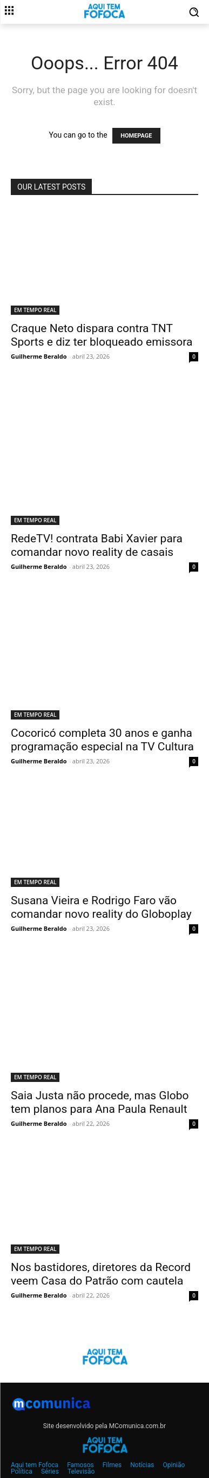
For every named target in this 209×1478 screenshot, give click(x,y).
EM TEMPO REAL (35, 310)
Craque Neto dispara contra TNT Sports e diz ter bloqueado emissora (101, 335)
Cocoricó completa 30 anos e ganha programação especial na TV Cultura (102, 740)
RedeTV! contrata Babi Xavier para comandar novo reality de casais (97, 545)
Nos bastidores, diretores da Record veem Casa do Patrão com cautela (101, 1274)
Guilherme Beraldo (38, 356)
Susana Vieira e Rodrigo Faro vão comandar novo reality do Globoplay (101, 907)
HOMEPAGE (136, 135)
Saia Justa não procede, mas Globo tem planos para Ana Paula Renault (100, 1102)
